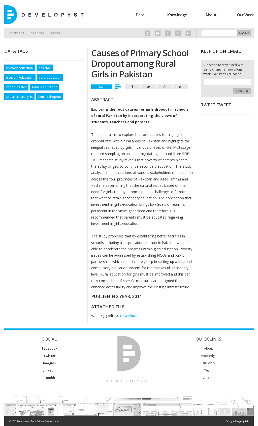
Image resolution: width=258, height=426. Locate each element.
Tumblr (49, 378)
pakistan (45, 68)
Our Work (245, 15)
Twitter (50, 356)
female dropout (49, 97)
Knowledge (177, 15)
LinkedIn (49, 370)
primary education (19, 68)
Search (244, 33)
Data (140, 15)
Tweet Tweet (216, 105)
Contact (17, 33)
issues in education (20, 77)
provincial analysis (19, 97)
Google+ (49, 363)
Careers (37, 33)
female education (44, 87)
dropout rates (16, 87)
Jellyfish (244, 421)
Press (55, 33)
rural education (50, 77)
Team (208, 370)
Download (127, 315)
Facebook (49, 348)
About (210, 15)
